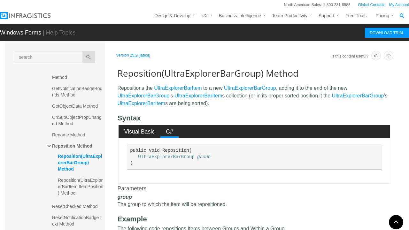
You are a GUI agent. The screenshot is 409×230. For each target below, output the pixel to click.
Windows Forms (20, 32)
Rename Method (68, 134)
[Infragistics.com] (32, 15)
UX (205, 15)
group (204, 156)
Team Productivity (289, 15)
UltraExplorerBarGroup (250, 88)
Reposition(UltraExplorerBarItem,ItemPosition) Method (80, 186)
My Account (399, 5)
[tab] (139, 131)
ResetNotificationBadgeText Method (77, 220)
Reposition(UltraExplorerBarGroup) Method (80, 163)
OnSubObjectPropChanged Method (77, 120)
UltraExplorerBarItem (178, 88)
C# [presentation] (169, 131)
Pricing (382, 15)
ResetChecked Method (74, 206)
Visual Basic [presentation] (139, 131)
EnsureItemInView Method (70, 74)
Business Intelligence (240, 15)
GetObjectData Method (75, 106)
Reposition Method (72, 146)
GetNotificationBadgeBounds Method (77, 91)
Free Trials (356, 15)
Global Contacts (371, 5)
